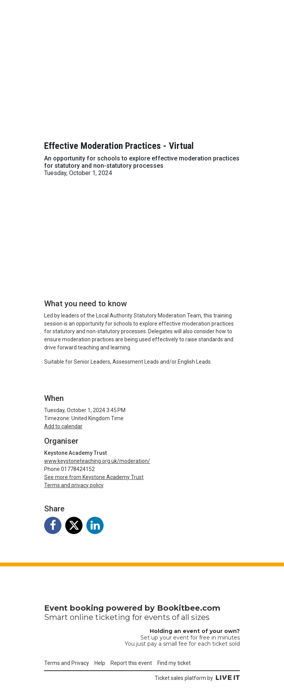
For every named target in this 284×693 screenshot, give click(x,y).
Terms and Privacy (66, 663)
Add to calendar (63, 426)
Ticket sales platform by (197, 678)
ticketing (112, 617)
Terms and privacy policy (74, 485)
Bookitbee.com (188, 608)
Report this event (131, 663)
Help (99, 663)
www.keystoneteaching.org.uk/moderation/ (97, 461)
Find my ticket (174, 663)
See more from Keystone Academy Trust (94, 477)
